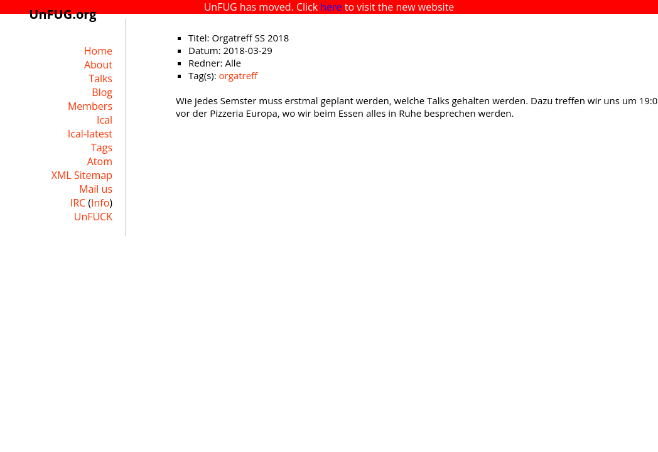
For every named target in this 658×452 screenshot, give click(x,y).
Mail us (95, 189)
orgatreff (238, 75)
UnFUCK (93, 216)
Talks (100, 78)
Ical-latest (90, 134)
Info (100, 203)
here (331, 7)
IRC (77, 203)
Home (98, 51)
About (98, 65)
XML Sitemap (81, 175)
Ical (104, 120)
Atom (99, 161)
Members (90, 106)
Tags (101, 147)
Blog (102, 92)
